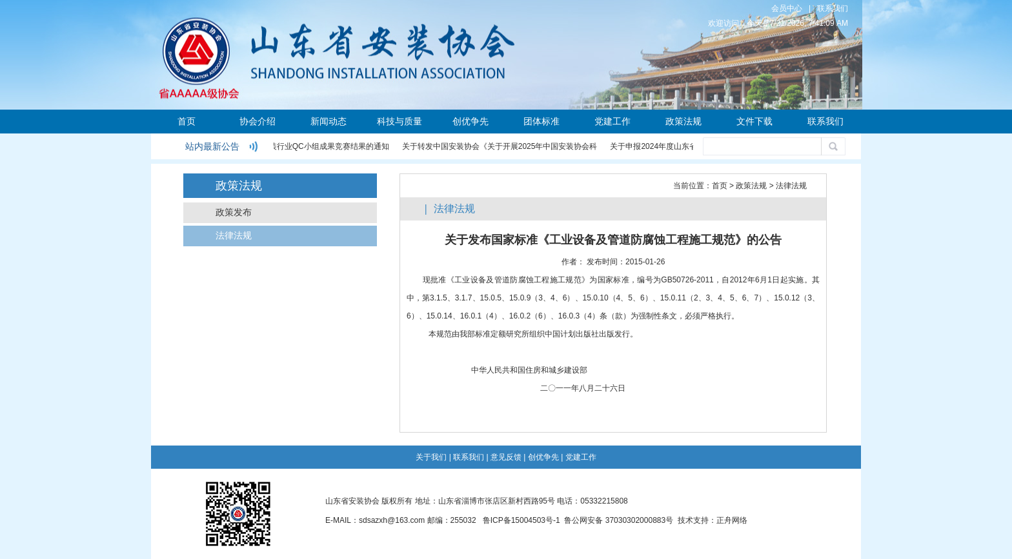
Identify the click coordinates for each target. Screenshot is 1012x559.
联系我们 (832, 8)
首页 (186, 121)
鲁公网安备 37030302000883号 (618, 520)
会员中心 (786, 8)
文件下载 (754, 121)
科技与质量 (399, 121)
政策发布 (234, 212)
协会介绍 (257, 121)
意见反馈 (506, 457)
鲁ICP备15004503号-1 (521, 520)
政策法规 (683, 121)
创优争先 (470, 121)
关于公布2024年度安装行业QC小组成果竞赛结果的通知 (294, 146)
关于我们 (431, 457)
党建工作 (612, 121)
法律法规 (234, 235)
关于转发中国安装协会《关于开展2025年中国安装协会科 (501, 146)
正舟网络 (731, 520)
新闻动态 (328, 121)
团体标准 (541, 121)
